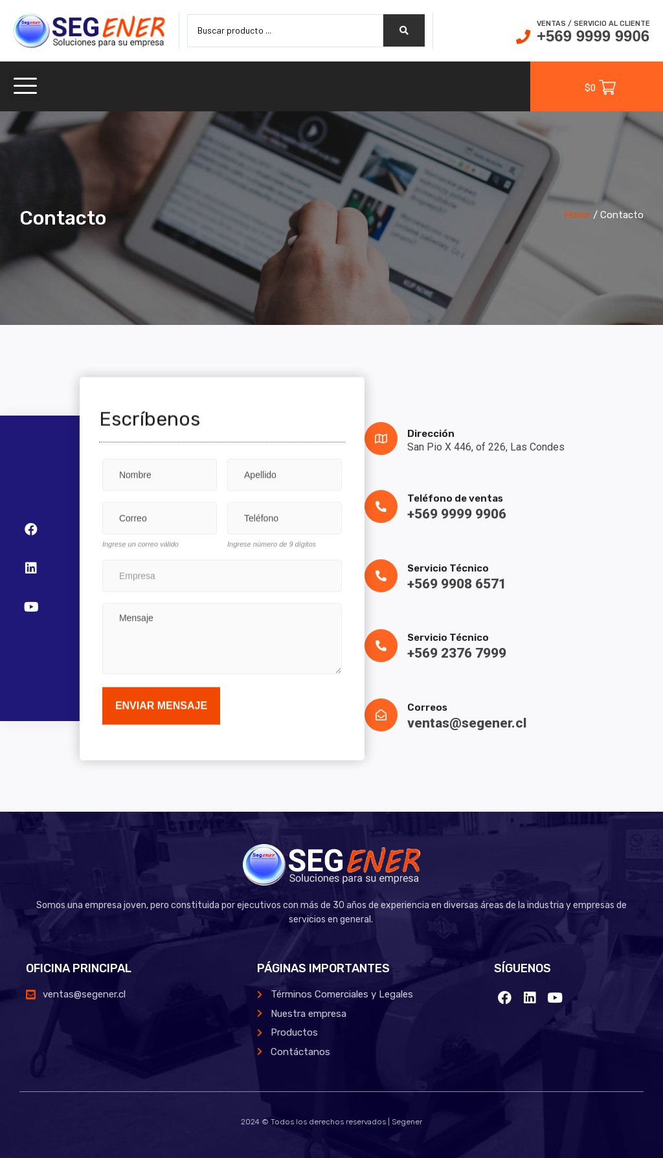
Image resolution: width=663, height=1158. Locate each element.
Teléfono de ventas (455, 498)
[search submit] (404, 30)
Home (577, 215)
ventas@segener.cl (466, 723)
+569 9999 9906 (593, 36)
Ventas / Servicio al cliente (593, 23)
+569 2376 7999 (456, 653)
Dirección (431, 434)
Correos (427, 707)
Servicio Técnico (448, 568)
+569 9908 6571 (456, 584)
